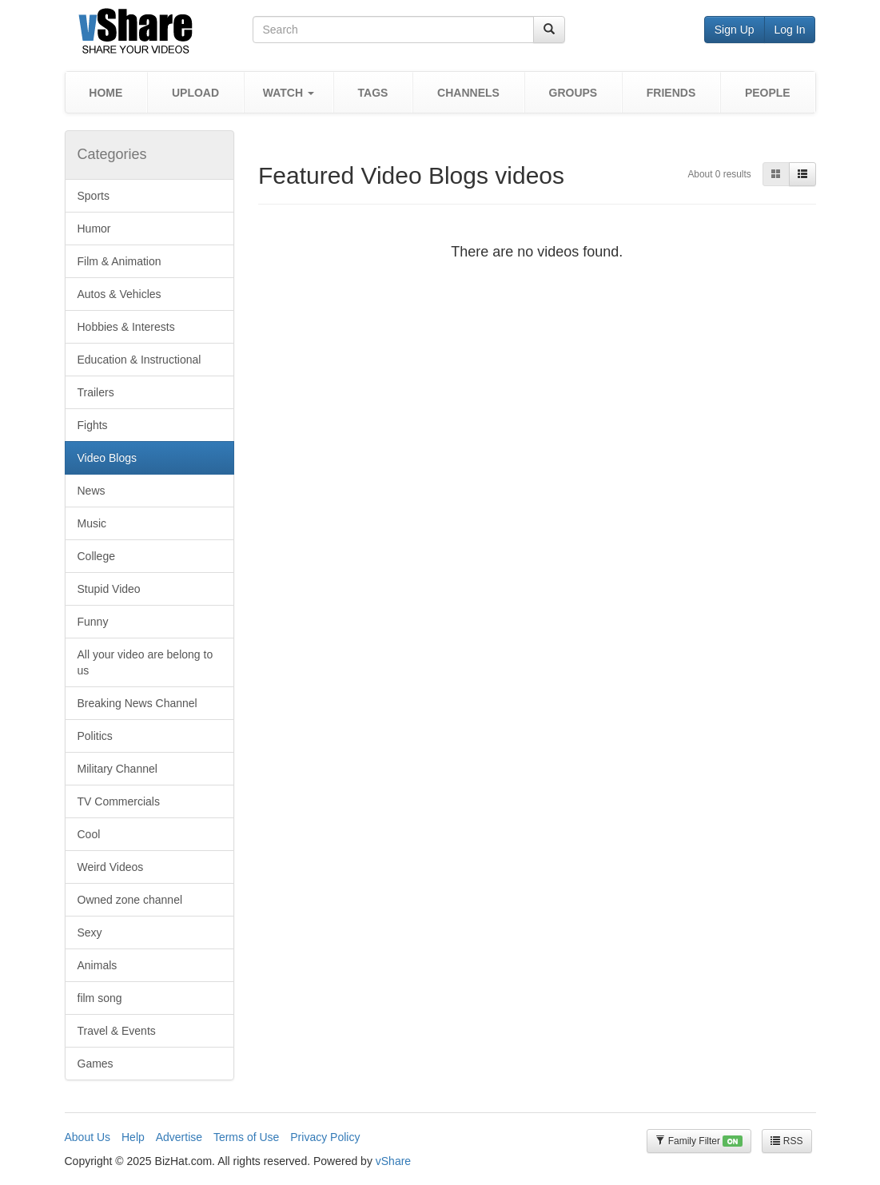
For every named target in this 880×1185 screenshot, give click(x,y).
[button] (288, 92)
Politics (95, 736)
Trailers (96, 392)
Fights (93, 425)
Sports (94, 195)
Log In (790, 29)
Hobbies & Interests (126, 326)
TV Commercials (119, 801)
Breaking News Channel (137, 703)
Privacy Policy (325, 1137)
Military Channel (117, 768)
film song (100, 998)
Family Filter (698, 1141)
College (96, 556)
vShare (393, 1161)
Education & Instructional (139, 359)
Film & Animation (119, 261)
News (92, 490)
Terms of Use (246, 1137)
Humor (94, 228)
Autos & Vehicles (119, 294)
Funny (93, 621)
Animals (97, 965)
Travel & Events (117, 1030)
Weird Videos (111, 867)
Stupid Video (109, 589)
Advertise (179, 1137)
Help (133, 1137)
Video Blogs (107, 457)
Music (92, 523)
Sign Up (735, 29)
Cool (89, 834)
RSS (786, 1141)
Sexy (90, 932)
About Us (88, 1137)
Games (95, 1063)
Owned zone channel (130, 899)
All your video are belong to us (145, 662)
